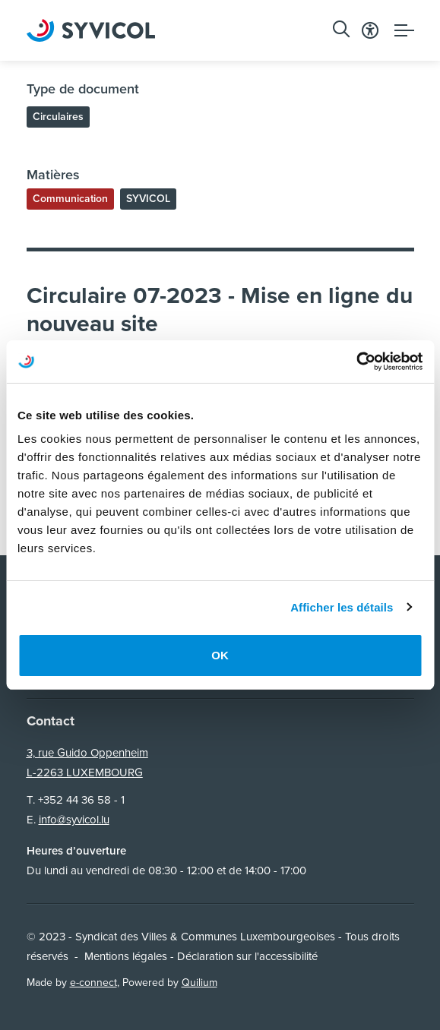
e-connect (93, 983)
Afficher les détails (341, 607)
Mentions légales (125, 956)
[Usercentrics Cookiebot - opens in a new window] (356, 361)
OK (220, 655)
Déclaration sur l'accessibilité (247, 956)
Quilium (199, 983)
